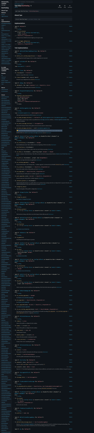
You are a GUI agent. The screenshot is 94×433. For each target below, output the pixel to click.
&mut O (24, 100)
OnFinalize (23, 217)
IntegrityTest (24, 192)
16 (29, 330)
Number (23, 137)
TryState (22, 392)
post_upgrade (20, 176)
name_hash (19, 330)
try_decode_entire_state (24, 386)
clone (18, 72)
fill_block (22, 31)
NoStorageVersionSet (37, 113)
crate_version (21, 339)
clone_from (20, 77)
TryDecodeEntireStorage (27, 381)
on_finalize (20, 147)
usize (24, 321)
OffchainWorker (24, 202)
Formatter (32, 85)
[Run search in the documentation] (43, 2)
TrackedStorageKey (42, 422)
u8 (26, 98)
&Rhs (28, 366)
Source (16, 7)
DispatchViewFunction (26, 91)
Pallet (31, 11)
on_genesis (20, 237)
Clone (21, 70)
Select (21, 401)
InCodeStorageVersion (24, 113)
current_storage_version (24, 128)
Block (36, 136)
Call (27, 66)
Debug (21, 83)
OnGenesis (23, 232)
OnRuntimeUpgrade (25, 290)
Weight (39, 55)
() (22, 35)
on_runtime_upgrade (22, 162)
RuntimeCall (21, 66)
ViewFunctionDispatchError (32, 101)
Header (17, 137)
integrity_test (21, 186)
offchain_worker (21, 180)
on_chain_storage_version (24, 123)
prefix (18, 413)
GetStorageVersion (25, 108)
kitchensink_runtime (19, 4)
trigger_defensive (24, 41)
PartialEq (23, 360)
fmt (18, 85)
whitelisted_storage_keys (24, 422)
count (18, 349)
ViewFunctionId (24, 97)
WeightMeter (43, 157)
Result (20, 35)
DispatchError (28, 35)
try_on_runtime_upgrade (23, 309)
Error (48, 85)
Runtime (36, 11)
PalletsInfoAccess (25, 345)
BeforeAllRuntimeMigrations (28, 51)
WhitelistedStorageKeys (27, 417)
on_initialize (21, 142)
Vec (32, 171)
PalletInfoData (30, 354)
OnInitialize (24, 259)
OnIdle (22, 243)
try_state (19, 167)
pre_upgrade (20, 171)
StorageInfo (33, 377)
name (18, 325)
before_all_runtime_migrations (25, 55)
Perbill (24, 34)
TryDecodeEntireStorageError (53, 386)
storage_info (20, 377)
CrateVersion (31, 339)
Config (19, 29)
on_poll (19, 157)
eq (17, 362)
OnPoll (22, 274)
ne (17, 366)
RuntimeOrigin (35, 32)
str (29, 325)
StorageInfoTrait (25, 372)
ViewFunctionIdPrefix (26, 408)
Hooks (21, 136)
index (18, 321)
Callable (22, 61)
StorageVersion (39, 123)
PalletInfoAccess (25, 316)
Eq (20, 429)
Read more (31, 75)
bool (36, 309)
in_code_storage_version (24, 117)
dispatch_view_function (23, 95)
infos (18, 354)
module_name (20, 334)
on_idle (19, 151)
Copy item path (31, 6)
